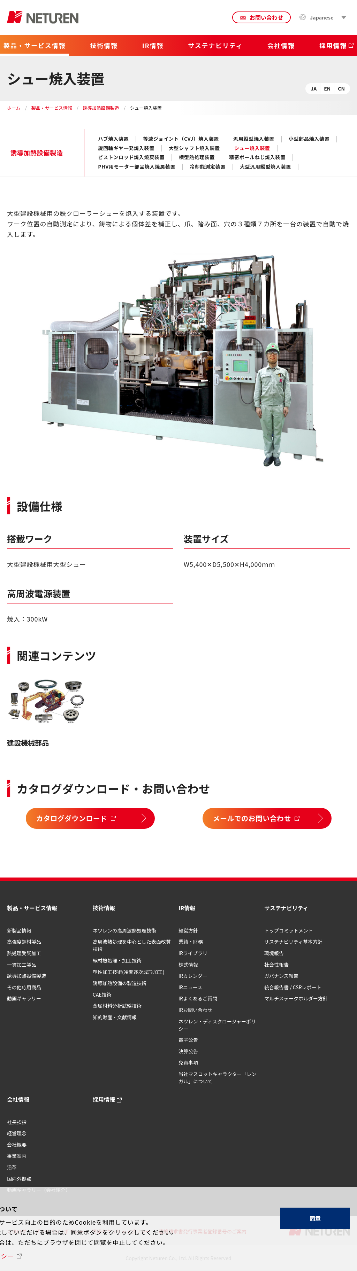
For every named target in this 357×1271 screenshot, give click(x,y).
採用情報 (104, 1099)
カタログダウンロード (71, 818)
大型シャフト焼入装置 (194, 148)
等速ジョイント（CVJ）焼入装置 (181, 139)
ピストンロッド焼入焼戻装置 (131, 157)
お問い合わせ (266, 17)
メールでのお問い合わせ (252, 818)
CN (341, 88)
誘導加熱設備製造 (101, 107)
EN (327, 88)
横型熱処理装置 (197, 157)
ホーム (14, 107)
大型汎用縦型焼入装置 (265, 167)
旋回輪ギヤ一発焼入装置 (126, 148)
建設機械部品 (28, 743)
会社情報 (18, 1099)
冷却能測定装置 (208, 167)
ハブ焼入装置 (113, 139)
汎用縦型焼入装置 (253, 139)
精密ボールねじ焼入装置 (257, 157)
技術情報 (104, 908)
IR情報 (186, 908)
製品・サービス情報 (51, 107)
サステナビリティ (286, 908)
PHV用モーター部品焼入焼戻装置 (136, 167)
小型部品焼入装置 (309, 139)
